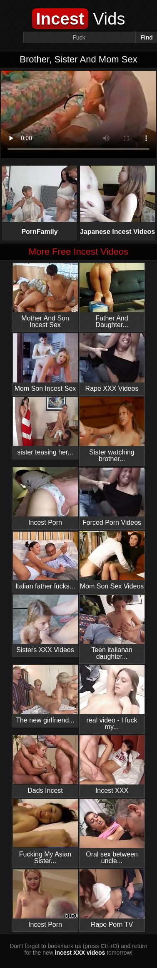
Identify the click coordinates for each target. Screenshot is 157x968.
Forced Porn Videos (112, 496)
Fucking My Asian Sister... (45, 831)
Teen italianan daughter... (112, 627)
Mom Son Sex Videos (112, 560)
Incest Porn (45, 496)
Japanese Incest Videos (117, 200)
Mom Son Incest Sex (45, 362)
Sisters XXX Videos (45, 624)
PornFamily (39, 200)
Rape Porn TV (112, 898)
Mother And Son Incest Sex (45, 295)
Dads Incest (45, 764)
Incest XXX (112, 764)
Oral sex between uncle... (112, 831)
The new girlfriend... (45, 694)
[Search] (79, 37)
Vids (78, 18)
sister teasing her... (45, 426)
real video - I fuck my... (112, 697)
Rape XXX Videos (112, 362)
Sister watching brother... (112, 429)
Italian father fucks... (45, 560)
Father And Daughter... (112, 295)
